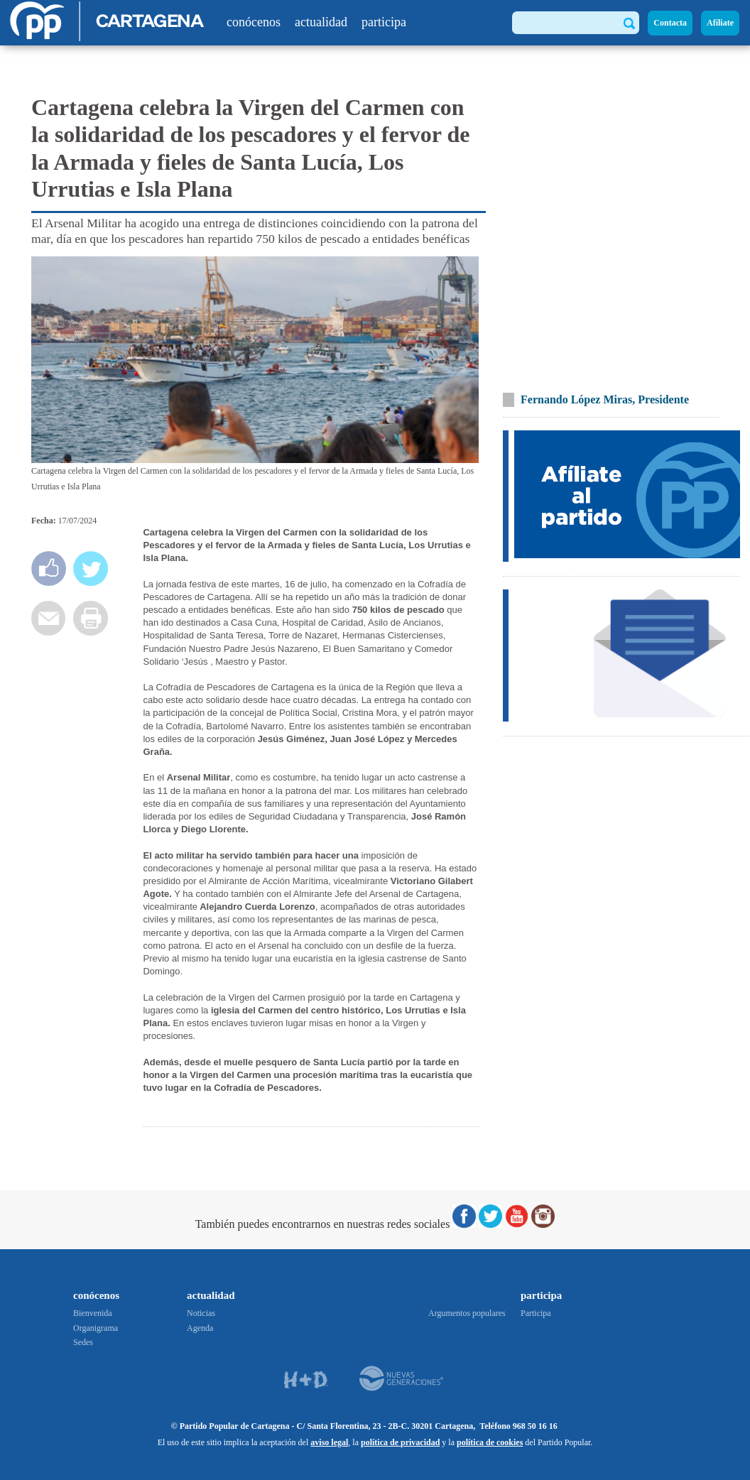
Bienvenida (92, 1313)
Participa (536, 1313)
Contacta (670, 23)
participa (384, 22)
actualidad (321, 22)
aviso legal (329, 1442)
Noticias (201, 1313)
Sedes (83, 1342)
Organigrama (95, 1328)
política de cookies (490, 1442)
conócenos (254, 22)
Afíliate (720, 23)
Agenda (200, 1328)
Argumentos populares (467, 1313)
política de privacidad (400, 1442)
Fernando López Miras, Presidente (605, 399)
